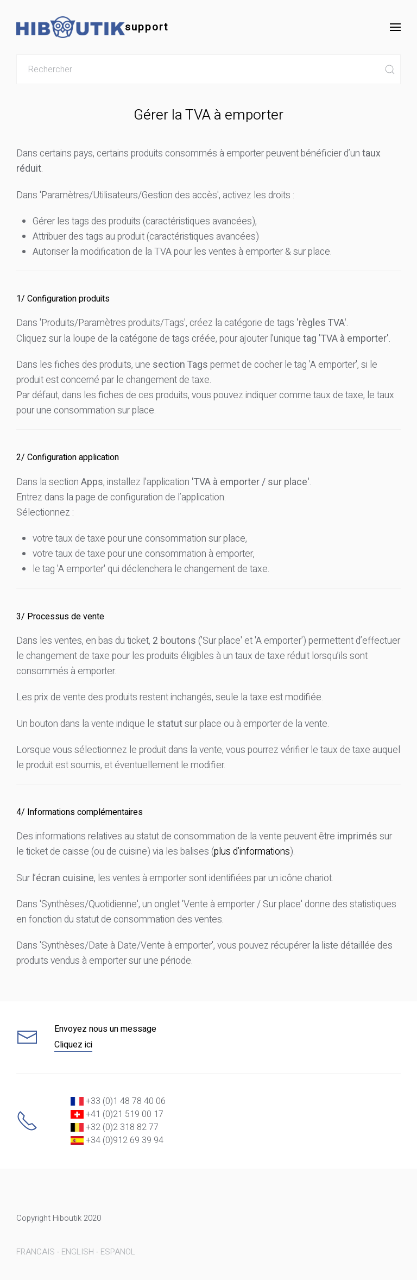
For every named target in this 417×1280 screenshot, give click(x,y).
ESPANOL (117, 1252)
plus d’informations (252, 851)
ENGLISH (77, 1252)
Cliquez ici (73, 1044)
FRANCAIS (35, 1252)
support (92, 27)
